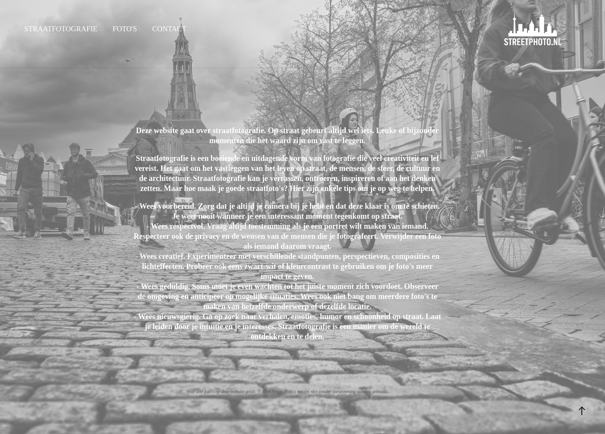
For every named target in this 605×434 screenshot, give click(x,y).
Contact (169, 29)
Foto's (125, 29)
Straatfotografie (61, 29)
